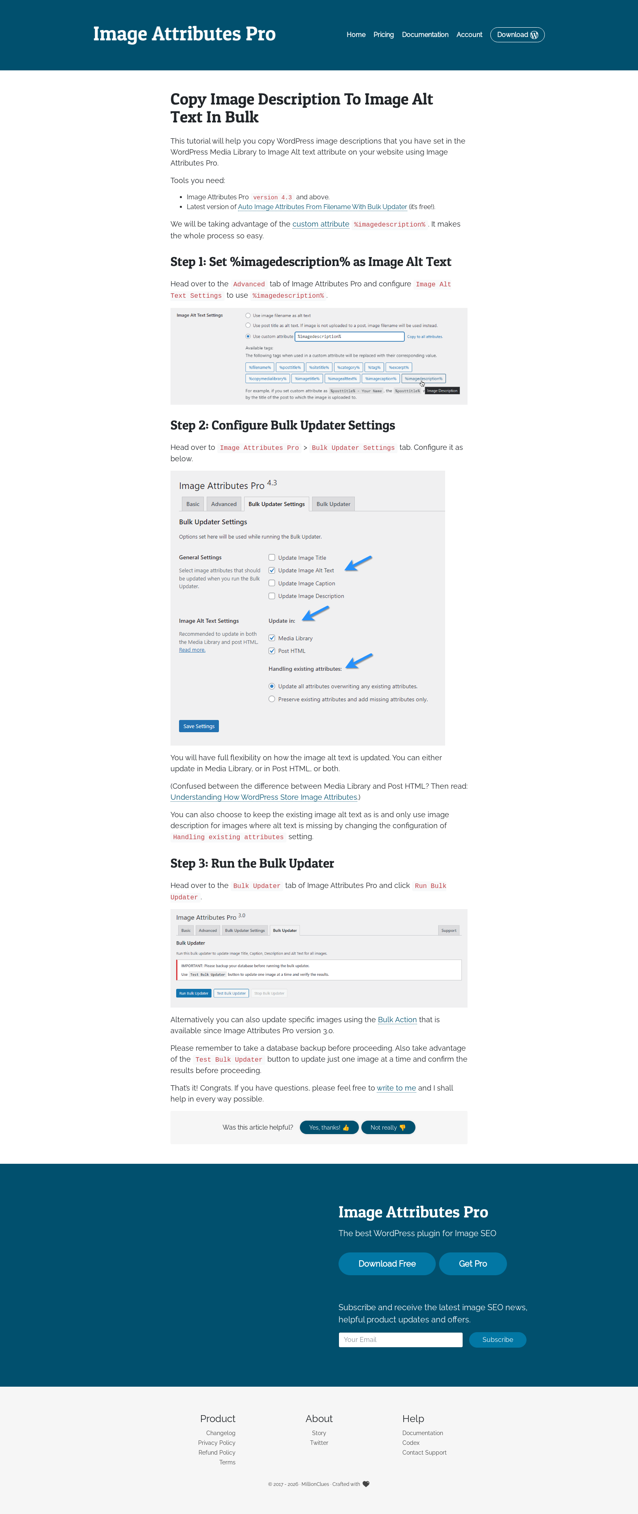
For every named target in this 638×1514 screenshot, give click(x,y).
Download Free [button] (387, 1264)
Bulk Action (397, 1019)
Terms (227, 1462)
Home (356, 35)
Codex (411, 1443)
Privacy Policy (217, 1443)
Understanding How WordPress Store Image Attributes (263, 797)
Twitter (319, 1443)
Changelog (221, 1433)
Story (319, 1433)
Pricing (384, 35)
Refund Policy (217, 1452)
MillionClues (315, 1484)
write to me (396, 1088)
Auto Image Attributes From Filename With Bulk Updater (322, 207)
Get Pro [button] (473, 1264)
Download (512, 35)
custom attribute (321, 224)
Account (469, 35)
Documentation (425, 35)
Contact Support (424, 1452)
